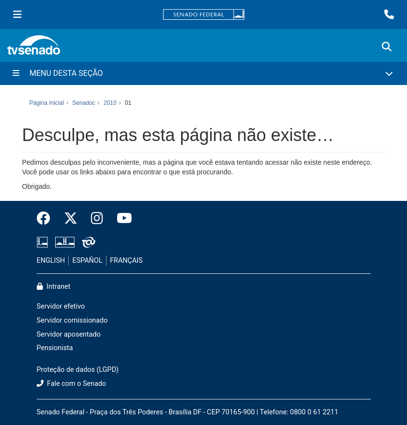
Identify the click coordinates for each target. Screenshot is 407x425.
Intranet (54, 287)
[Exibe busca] (387, 46)
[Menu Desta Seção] (203, 73)
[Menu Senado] (17, 14)
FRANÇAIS (126, 260)
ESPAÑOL (88, 260)
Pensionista (55, 348)
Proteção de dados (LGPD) (78, 370)
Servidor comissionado (72, 320)
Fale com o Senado (71, 384)
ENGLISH (51, 260)
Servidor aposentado (69, 334)
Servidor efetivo (61, 306)
